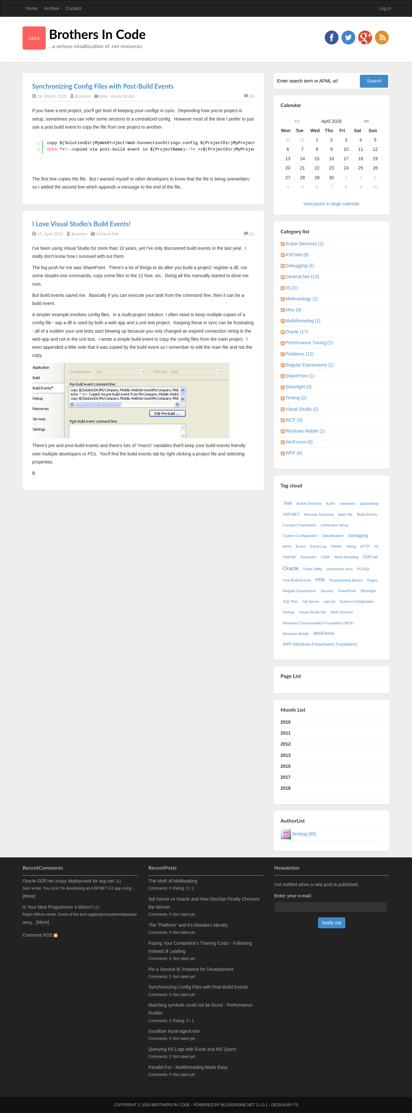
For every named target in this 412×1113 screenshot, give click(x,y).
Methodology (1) (302, 298)
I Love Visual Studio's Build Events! (81, 224)
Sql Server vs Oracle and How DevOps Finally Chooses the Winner (203, 903)
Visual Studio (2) (302, 409)
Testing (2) (296, 397)
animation (347, 503)
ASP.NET (291, 514)
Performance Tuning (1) (309, 342)
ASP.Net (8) (297, 254)
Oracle (291, 568)
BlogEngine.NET (237, 1105)
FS (295, 1105)
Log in (385, 8)
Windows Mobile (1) (305, 431)
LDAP (325, 557)
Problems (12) (300, 353)
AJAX (330, 503)
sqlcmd (329, 601)
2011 (286, 733)
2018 (286, 788)
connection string (334, 525)
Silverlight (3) (299, 386)
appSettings (369, 503)
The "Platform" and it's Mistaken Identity (188, 925)
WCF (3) (294, 420)
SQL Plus (290, 601)
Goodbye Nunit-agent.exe (174, 1031)
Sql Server (310, 601)
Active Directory (309, 503)
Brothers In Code (97, 34)
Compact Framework (299, 525)
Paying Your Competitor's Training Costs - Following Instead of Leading (200, 947)
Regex (372, 580)
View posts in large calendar (332, 203)
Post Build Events (297, 580)
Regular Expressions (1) (310, 364)
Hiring (351, 546)
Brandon (83, 96)
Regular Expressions (299, 591)
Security (327, 591)
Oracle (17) (297, 331)
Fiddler (336, 546)
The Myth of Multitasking (172, 881)
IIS (376, 546)
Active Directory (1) (305, 243)
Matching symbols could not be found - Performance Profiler (200, 1009)
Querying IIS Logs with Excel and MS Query (192, 1049)
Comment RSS (40, 935)
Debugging (358, 535)
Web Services (342, 612)
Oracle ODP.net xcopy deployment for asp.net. (69, 881)
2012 (286, 744)
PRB (320, 579)
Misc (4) (294, 309)
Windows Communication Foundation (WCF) (318, 623)
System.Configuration (357, 601)
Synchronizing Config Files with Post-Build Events (102, 86)
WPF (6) (294, 452)
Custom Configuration (300, 536)
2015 (286, 766)
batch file (345, 514)
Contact (73, 8)
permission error (340, 569)
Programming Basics (345, 580)
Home (32, 8)
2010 (286, 722)
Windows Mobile (296, 634)
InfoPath (289, 557)
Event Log (318, 546)
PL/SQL (363, 569)
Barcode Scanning (318, 514)
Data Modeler (333, 536)
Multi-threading (346, 557)
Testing (288, 612)
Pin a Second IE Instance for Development (190, 969)
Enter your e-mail (292, 895)
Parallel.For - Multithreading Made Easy (188, 1067)
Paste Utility (312, 569)
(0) (249, 96)
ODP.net (370, 557)
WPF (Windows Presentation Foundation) (320, 644)
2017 (286, 777)
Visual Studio (122, 96)
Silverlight (368, 591)
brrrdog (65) (304, 833)
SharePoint (347, 591)
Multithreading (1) (303, 320)
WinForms (324, 633)
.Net (287, 503)
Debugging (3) (300, 265)
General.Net (107, 233)
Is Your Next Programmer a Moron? (58, 907)
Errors (300, 546)
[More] (29, 896)
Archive (51, 8)
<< (296, 121)
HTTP (365, 546)
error (287, 546)
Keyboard (308, 557)
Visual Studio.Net (312, 612)
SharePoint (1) (300, 375)
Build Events (367, 514)
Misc (103, 96)
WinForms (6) (299, 441)
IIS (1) (292, 287)
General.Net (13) (302, 276)
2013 (286, 755)
